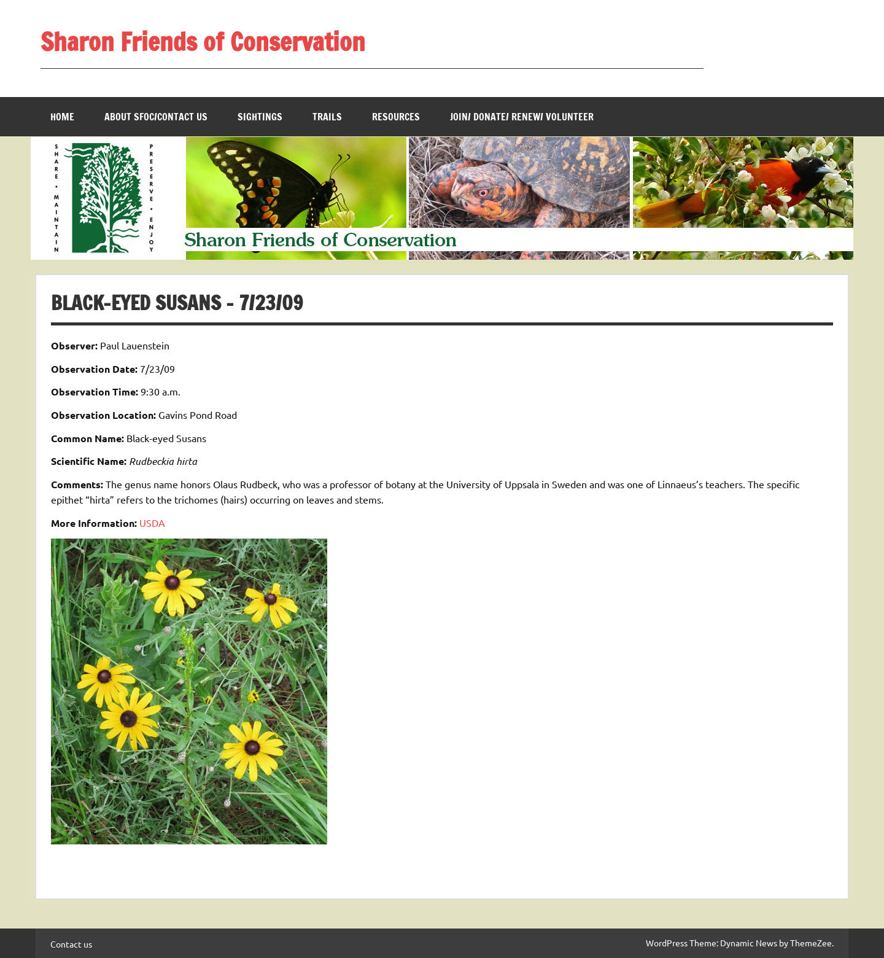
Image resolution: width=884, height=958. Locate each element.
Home (62, 116)
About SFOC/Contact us (155, 116)
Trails (327, 116)
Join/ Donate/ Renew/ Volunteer (522, 116)
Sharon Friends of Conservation (203, 41)
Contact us (71, 944)
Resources (396, 116)
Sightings (260, 116)
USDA (152, 522)
